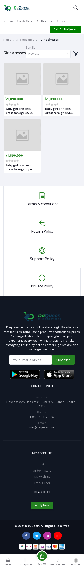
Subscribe (63, 360)
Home (8, 21)
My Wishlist (42, 477)
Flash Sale (24, 21)
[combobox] (48, 54)
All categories (25, 40)
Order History (42, 471)
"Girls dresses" (49, 40)
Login (42, 464)
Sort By (30, 47)
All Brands (44, 21)
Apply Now (42, 505)
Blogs (60, 21)
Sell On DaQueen (65, 29)
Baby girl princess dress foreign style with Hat (18, 111)
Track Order (42, 483)
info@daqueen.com (42, 427)
